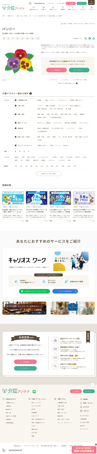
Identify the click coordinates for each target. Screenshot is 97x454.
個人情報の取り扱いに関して (49, 446)
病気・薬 (8, 413)
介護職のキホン (10, 403)
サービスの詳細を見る (65, 291)
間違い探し (35, 429)
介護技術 (8, 406)
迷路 (33, 436)
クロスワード (35, 416)
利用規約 (64, 446)
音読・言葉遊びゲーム (38, 422)
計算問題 (34, 412)
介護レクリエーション (37, 399)
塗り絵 (34, 409)
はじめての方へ (50, 3)
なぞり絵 (34, 432)
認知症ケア (9, 409)
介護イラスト (60, 399)
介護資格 (8, 419)
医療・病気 (60, 409)
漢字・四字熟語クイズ (38, 419)
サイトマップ (84, 429)
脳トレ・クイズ (36, 402)
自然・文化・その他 (63, 419)
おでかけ (84, 407)
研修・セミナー (87, 403)
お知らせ (82, 426)
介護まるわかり (9, 399)
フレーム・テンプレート (64, 423)
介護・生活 (60, 406)
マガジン (84, 411)
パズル (34, 426)
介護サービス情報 (11, 416)
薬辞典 (84, 399)
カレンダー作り (36, 406)
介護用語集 (83, 419)
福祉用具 (60, 416)
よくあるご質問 (60, 3)
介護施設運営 (9, 423)
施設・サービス (62, 413)
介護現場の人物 (62, 402)
